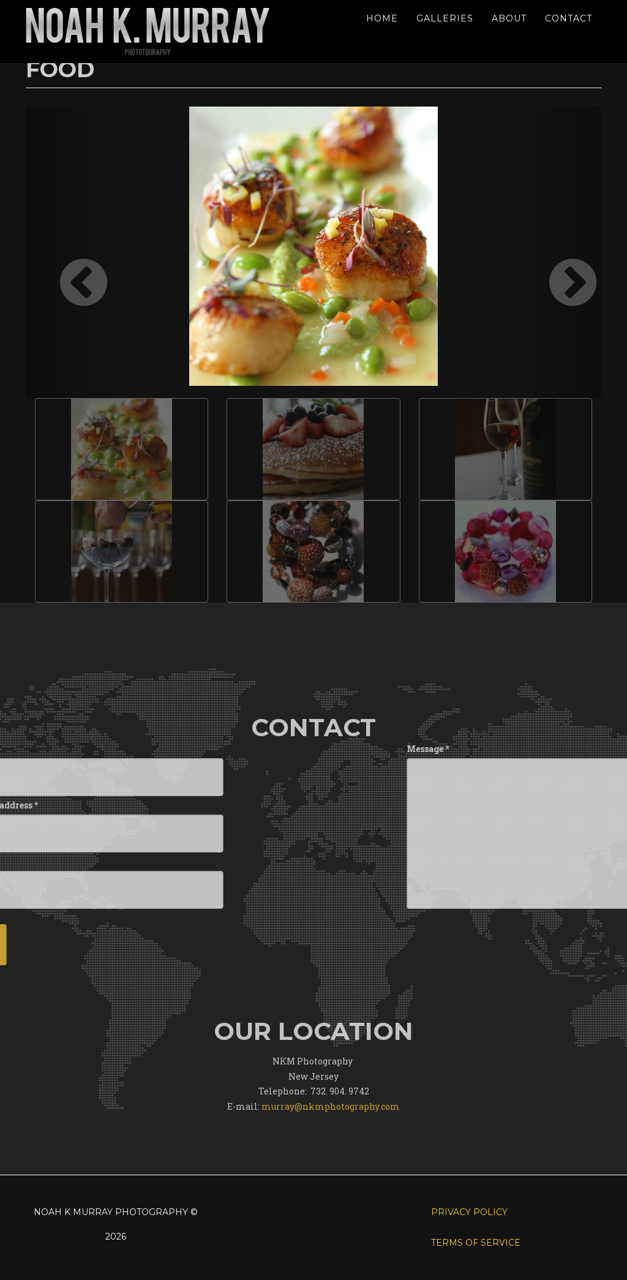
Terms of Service (475, 1242)
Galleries (444, 18)
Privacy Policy (469, 1212)
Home (382, 18)
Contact (568, 18)
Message (545, 749)
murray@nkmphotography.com (330, 1151)
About (509, 18)
